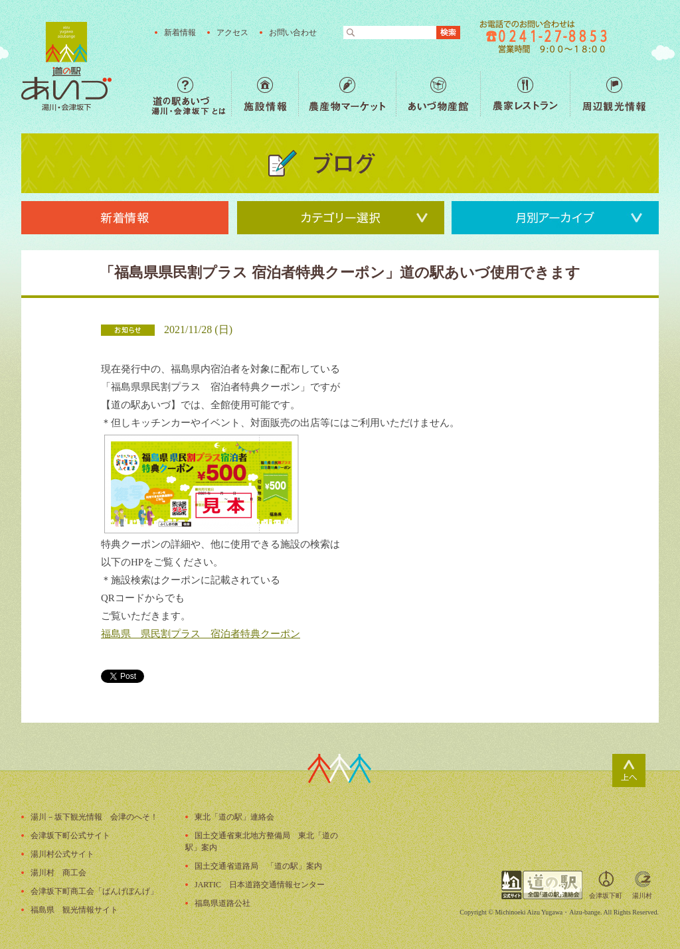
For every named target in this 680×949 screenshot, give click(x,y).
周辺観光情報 (614, 94)
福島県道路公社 (222, 903)
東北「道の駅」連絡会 (234, 817)
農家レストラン (525, 94)
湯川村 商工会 (58, 872)
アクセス (232, 32)
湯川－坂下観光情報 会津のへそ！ (94, 817)
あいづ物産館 (438, 94)
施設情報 (264, 94)
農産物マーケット (347, 94)
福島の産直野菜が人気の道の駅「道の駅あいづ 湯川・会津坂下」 (66, 66)
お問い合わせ (293, 32)
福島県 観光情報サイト (74, 909)
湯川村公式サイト (62, 854)
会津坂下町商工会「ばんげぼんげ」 (94, 891)
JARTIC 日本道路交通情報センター (260, 884)
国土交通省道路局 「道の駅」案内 (258, 866)
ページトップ (628, 770)
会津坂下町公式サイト (70, 835)
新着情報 (180, 32)
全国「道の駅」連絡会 (541, 885)
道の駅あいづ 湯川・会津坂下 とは (191, 94)
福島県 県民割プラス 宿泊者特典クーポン (200, 633)
